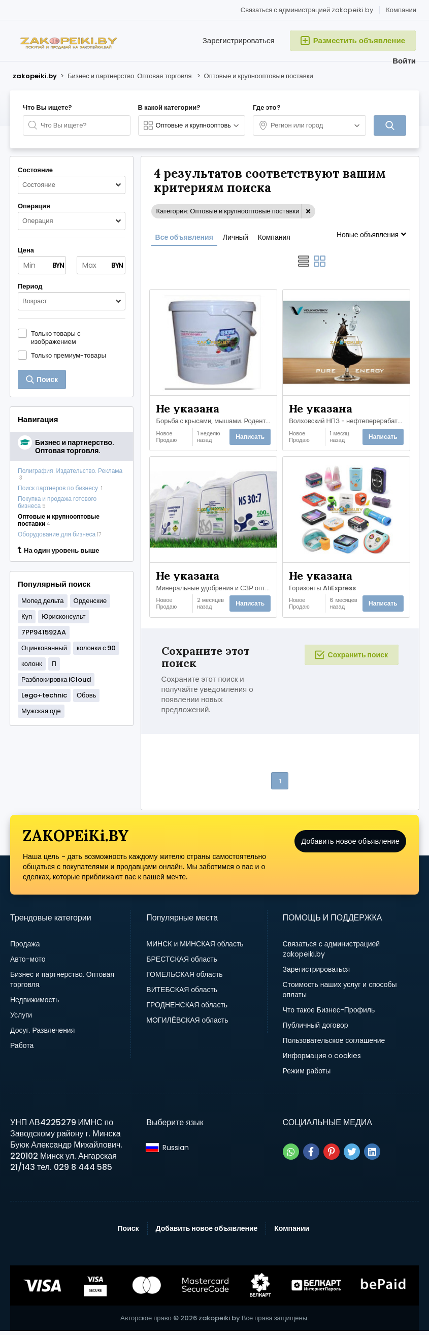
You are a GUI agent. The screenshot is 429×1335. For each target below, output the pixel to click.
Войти (404, 60)
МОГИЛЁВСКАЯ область (187, 1024)
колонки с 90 (96, 648)
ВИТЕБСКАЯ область (181, 994)
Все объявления (184, 237)
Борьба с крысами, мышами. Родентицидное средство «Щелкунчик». (216, 420)
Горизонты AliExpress (323, 588)
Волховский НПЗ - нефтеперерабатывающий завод (349, 420)
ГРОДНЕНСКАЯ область (186, 1009)
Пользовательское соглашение (334, 1044)
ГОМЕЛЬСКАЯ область (184, 978)
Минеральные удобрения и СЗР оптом (216, 588)
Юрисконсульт (63, 616)
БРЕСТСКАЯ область (181, 963)
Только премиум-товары (68, 355)
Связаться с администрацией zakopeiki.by (307, 10)
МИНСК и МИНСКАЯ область (194, 948)
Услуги (21, 1019)
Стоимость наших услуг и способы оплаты (340, 993)
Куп (26, 616)
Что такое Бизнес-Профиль (329, 1014)
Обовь (86, 695)
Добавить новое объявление (350, 853)
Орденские (90, 601)
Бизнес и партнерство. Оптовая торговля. (62, 983)
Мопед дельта (42, 601)
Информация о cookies (322, 1060)
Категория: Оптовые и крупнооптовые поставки (228, 211)
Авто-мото (28, 963)
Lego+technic (44, 695)
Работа (22, 1049)
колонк (31, 664)
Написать (249, 436)
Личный (235, 237)
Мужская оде (41, 711)
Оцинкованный (44, 648)
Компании (401, 10)
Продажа (25, 948)
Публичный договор (315, 1029)
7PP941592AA (43, 632)
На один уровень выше (58, 551)
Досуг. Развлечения (42, 1034)
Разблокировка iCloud (56, 679)
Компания (274, 237)
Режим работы (307, 1075)
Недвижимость (34, 1004)
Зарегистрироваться (239, 40)
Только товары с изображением (55, 337)
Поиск (128, 1232)
